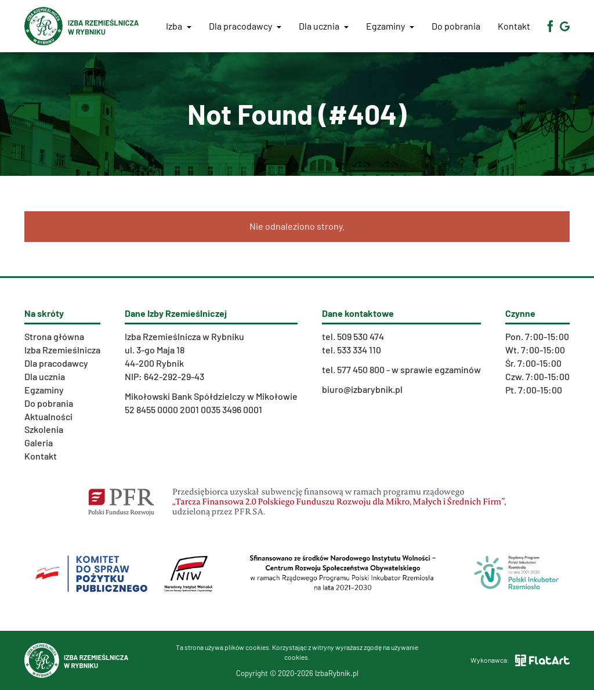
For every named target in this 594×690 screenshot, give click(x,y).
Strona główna (54, 336)
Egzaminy (390, 25)
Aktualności (48, 416)
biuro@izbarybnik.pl (362, 389)
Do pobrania (456, 25)
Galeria (38, 442)
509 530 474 (360, 336)
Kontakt (514, 25)
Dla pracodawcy (245, 25)
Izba (178, 25)
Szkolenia (43, 429)
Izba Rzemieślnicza (62, 349)
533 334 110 (359, 349)
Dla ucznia (324, 25)
